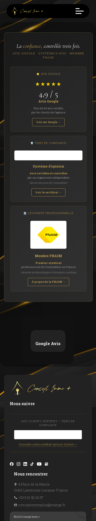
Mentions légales (26, 474)
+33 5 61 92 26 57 (30, 449)
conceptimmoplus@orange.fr (41, 456)
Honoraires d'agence (27, 480)
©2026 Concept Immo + (27, 468)
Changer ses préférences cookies (34, 486)
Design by (27, 492)
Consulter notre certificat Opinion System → (48, 395)
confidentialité (65, 505)
